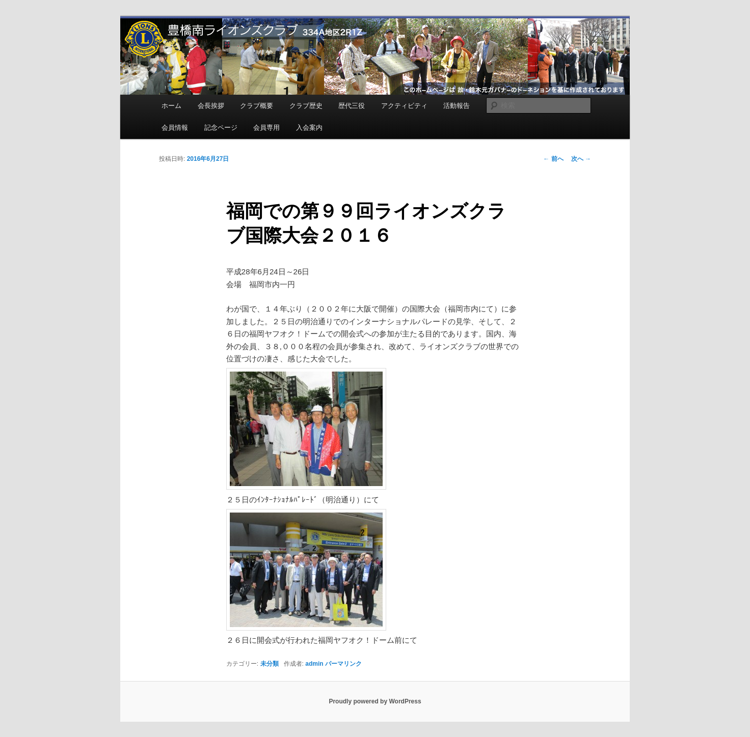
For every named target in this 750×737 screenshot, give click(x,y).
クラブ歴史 (306, 105)
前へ (553, 158)
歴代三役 (351, 105)
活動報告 (456, 105)
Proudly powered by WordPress (375, 701)
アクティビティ (404, 105)
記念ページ (220, 127)
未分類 (269, 663)
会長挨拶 (211, 105)
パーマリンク (343, 663)
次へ (581, 158)
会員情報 (175, 127)
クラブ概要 (256, 105)
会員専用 (266, 127)
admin (314, 663)
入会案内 (309, 127)
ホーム (171, 105)
